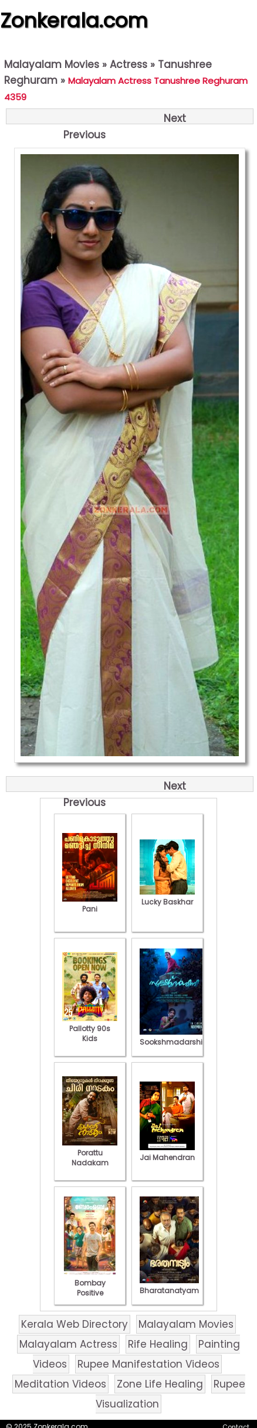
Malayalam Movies (51, 64)
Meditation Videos (60, 1384)
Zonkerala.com (74, 20)
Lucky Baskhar (167, 897)
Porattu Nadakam (89, 1153)
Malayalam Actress (68, 1344)
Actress (128, 64)
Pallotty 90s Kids (89, 1028)
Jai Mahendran (167, 1152)
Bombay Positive (89, 1283)
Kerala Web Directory (74, 1324)
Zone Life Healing (160, 1384)
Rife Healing (158, 1344)
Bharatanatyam (169, 1286)
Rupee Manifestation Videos (148, 1364)
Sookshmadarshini (174, 1037)
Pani (89, 904)
